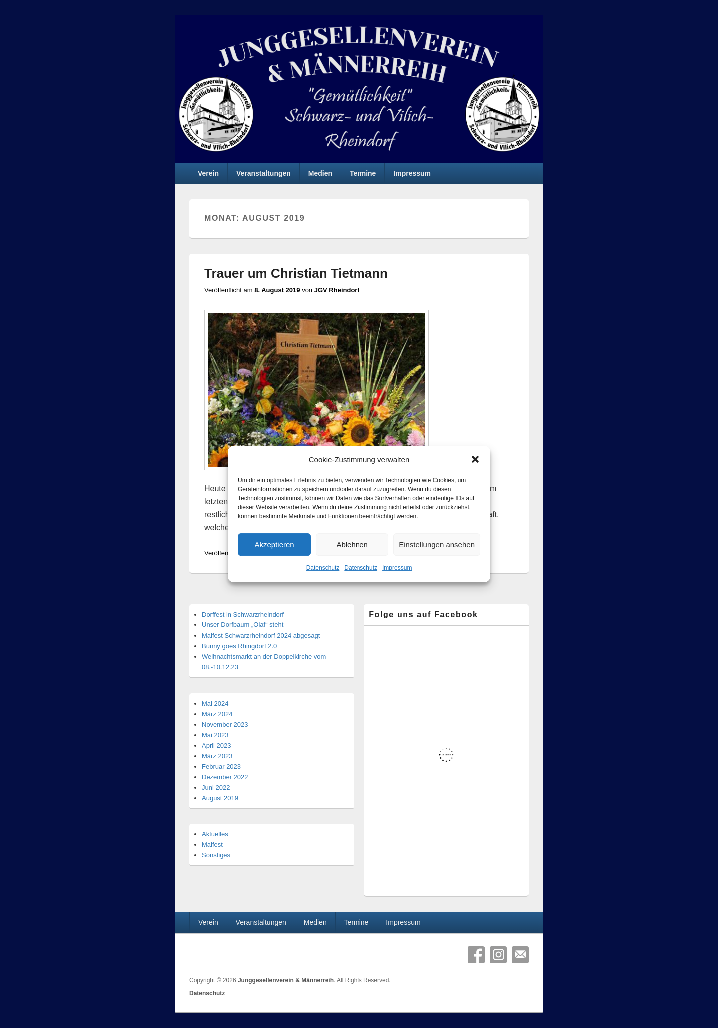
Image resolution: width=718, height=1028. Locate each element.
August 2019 (220, 798)
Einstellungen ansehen (437, 544)
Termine (363, 173)
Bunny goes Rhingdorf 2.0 (239, 646)
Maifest (212, 844)
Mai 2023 (215, 735)
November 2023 (225, 724)
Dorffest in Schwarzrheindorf (243, 614)
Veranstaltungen (263, 173)
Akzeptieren (274, 544)
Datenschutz (323, 568)
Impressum (397, 568)
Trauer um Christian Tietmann (296, 273)
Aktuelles (215, 834)
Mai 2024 (215, 703)
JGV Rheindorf (336, 290)
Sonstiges (216, 855)
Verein (208, 173)
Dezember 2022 (225, 777)
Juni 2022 (216, 787)
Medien (320, 173)
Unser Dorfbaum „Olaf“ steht (242, 624)
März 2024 (217, 714)
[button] (475, 460)
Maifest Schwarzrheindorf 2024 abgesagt (261, 635)
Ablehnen (351, 544)
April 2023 (216, 745)
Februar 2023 (221, 766)
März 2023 (217, 756)
